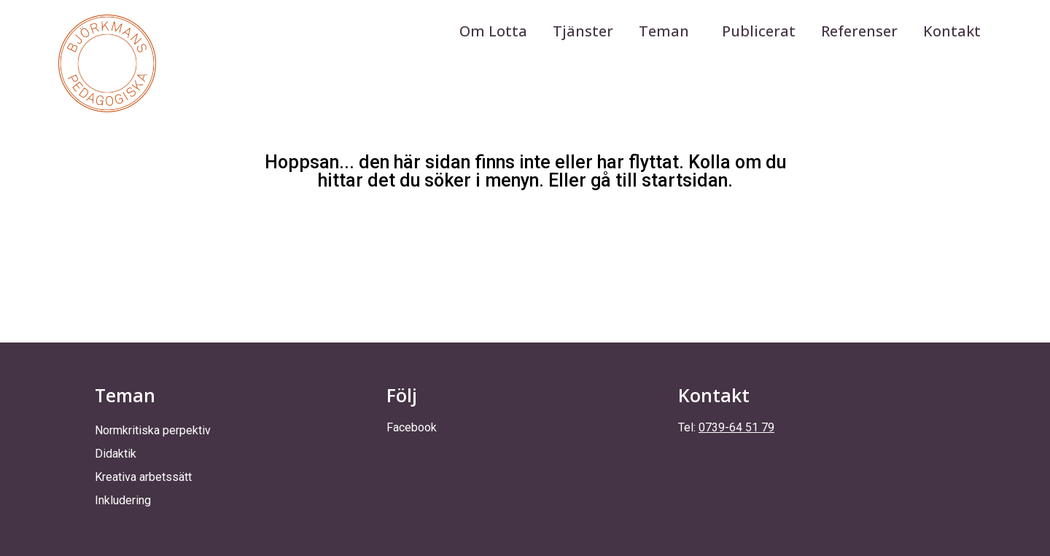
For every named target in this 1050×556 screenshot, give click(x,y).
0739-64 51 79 (736, 427)
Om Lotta (493, 31)
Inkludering (123, 500)
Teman (667, 31)
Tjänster (583, 31)
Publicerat (759, 31)
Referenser (859, 31)
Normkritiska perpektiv (153, 430)
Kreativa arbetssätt (143, 477)
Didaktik (115, 454)
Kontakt (952, 31)
